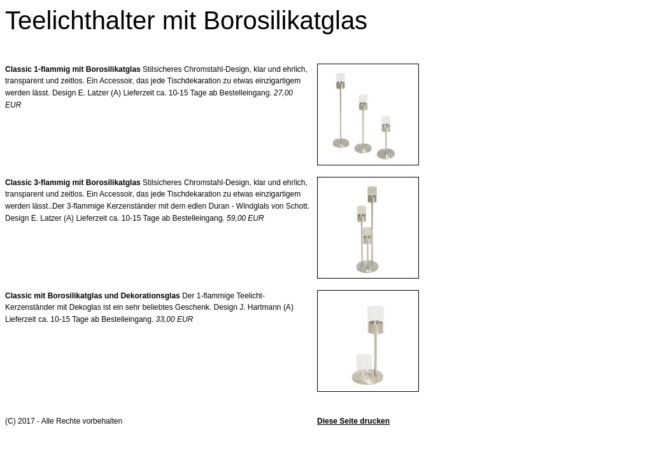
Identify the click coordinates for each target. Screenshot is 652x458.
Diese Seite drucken (353, 421)
